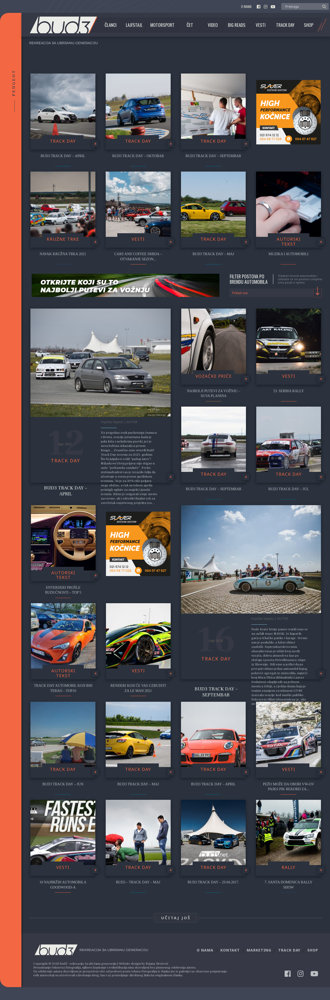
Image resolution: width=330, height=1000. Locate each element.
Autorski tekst (289, 241)
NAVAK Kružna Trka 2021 (63, 254)
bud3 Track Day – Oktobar (138, 156)
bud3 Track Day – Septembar (213, 156)
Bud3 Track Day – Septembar (214, 489)
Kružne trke (63, 239)
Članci (111, 25)
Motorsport (162, 25)
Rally (288, 867)
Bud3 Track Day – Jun (62, 784)
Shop (308, 25)
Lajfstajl (134, 25)
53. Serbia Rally (288, 391)
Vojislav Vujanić (112, 422)
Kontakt (230, 950)
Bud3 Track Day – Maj (138, 784)
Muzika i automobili (289, 254)
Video (213, 25)
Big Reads (236, 25)
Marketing (259, 950)
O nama (246, 6)
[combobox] (276, 293)
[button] (323, 6)
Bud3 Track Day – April (65, 491)
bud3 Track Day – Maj (213, 254)
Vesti (261, 25)
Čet (190, 25)
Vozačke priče (213, 376)
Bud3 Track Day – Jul (288, 489)
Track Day (285, 25)
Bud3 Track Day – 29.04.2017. (213, 882)
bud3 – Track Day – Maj (138, 882)
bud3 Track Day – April (62, 156)
